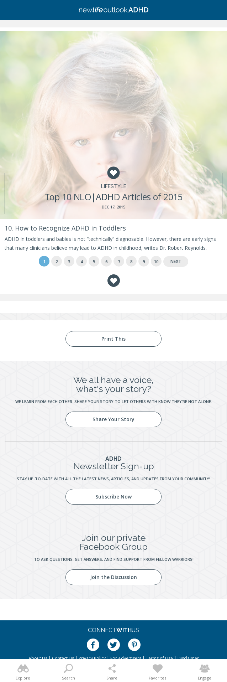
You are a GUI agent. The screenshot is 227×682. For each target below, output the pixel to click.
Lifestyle (113, 186)
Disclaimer (188, 658)
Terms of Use (159, 658)
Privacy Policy (92, 658)
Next (175, 261)
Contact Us (63, 658)
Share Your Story (113, 419)
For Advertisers (125, 658)
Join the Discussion (113, 577)
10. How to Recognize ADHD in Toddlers (65, 228)
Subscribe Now (113, 496)
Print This (113, 338)
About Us (37, 658)
